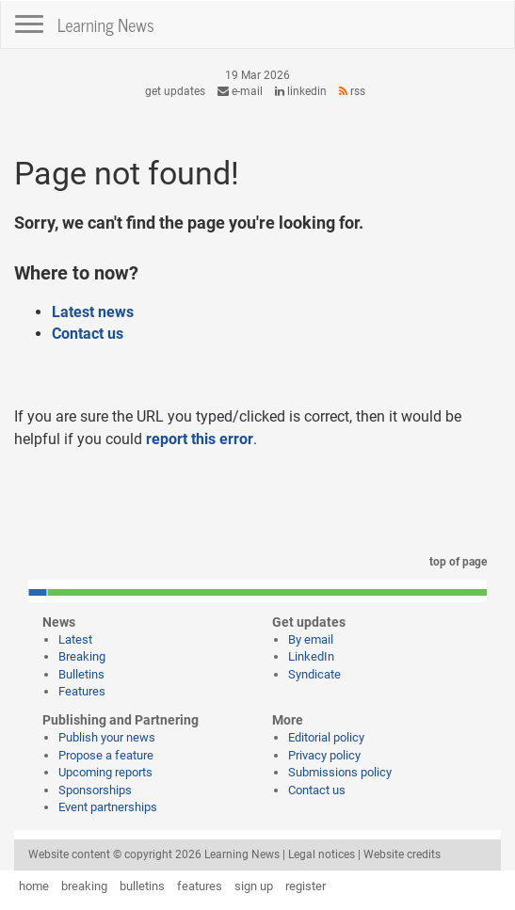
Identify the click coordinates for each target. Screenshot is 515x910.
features (199, 886)
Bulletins (81, 674)
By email (310, 639)
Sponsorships (95, 790)
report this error (199, 439)
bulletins (142, 886)
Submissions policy (340, 772)
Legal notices (321, 854)
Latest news (93, 312)
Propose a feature (105, 755)
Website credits (402, 854)
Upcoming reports (105, 772)
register (305, 886)
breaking (84, 886)
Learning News (105, 24)
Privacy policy (324, 755)
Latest (75, 639)
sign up (253, 886)
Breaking (81, 656)
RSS (352, 91)
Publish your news (106, 737)
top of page (455, 561)
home (34, 886)
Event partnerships (107, 807)
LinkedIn (301, 91)
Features (81, 691)
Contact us (87, 334)
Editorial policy (326, 737)
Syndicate (314, 674)
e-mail (240, 91)
